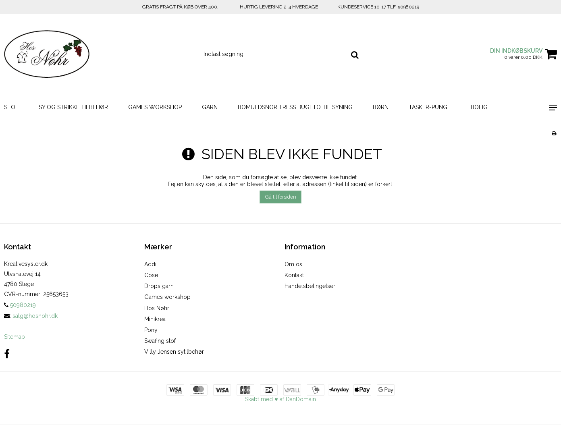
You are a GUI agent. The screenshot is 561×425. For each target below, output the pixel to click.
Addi (150, 264)
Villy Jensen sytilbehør (174, 351)
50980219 (20, 305)
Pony (151, 330)
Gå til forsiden (280, 197)
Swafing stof (160, 341)
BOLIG (479, 107)
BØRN (381, 107)
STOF (11, 107)
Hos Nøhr (156, 308)
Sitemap (14, 337)
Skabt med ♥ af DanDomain (280, 399)
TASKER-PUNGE (430, 107)
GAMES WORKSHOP (155, 107)
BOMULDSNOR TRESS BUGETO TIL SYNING (295, 107)
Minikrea (155, 319)
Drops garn (159, 286)
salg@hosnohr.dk (35, 316)
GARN (210, 107)
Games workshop (167, 297)
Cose (151, 275)
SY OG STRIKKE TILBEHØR (73, 107)
